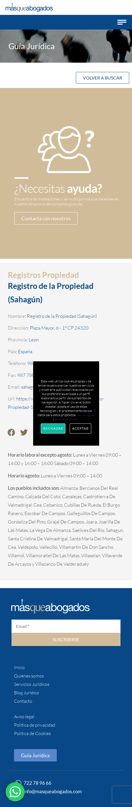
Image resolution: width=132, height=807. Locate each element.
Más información (86, 415)
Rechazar (53, 428)
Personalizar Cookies (66, 419)
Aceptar (80, 428)
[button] (122, 22)
